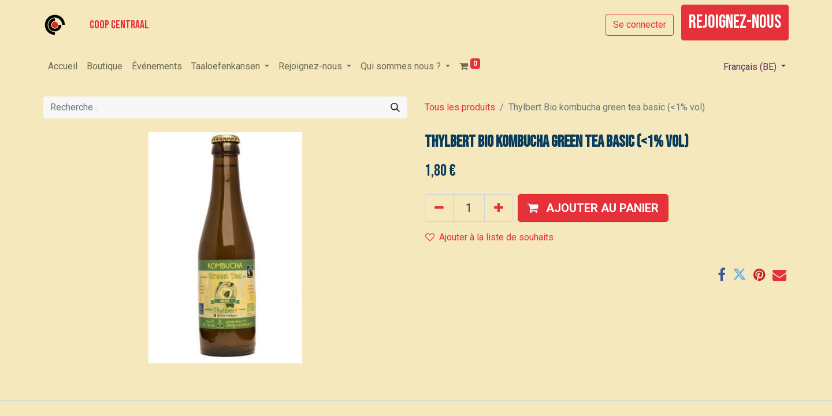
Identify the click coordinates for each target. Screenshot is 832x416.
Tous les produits (460, 107)
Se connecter (639, 24)
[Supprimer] (439, 208)
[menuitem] (62, 66)
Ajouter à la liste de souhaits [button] (489, 237)
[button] (593, 208)
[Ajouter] (498, 208)
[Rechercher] (395, 107)
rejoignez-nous (735, 22)
